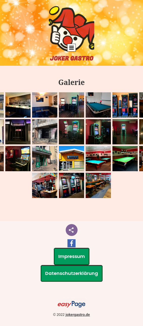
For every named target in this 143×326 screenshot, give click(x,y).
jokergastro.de (77, 315)
